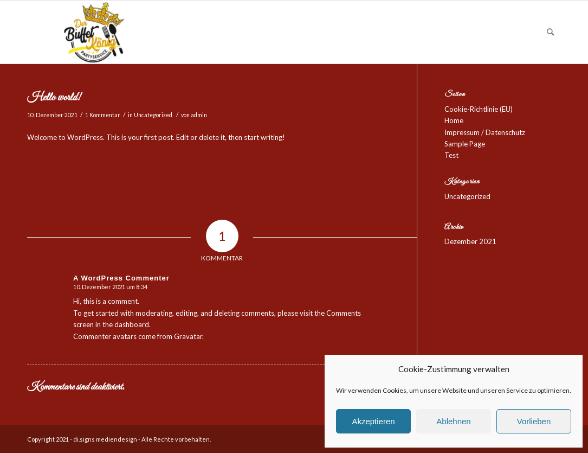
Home (453, 120)
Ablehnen (453, 421)
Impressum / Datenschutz (484, 132)
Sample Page (464, 143)
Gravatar (188, 336)
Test (451, 155)
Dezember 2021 (470, 241)
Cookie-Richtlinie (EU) (478, 109)
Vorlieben (534, 421)
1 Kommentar (102, 115)
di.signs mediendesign (105, 439)
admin (199, 115)
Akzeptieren (373, 421)
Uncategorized (153, 115)
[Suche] (550, 32)
